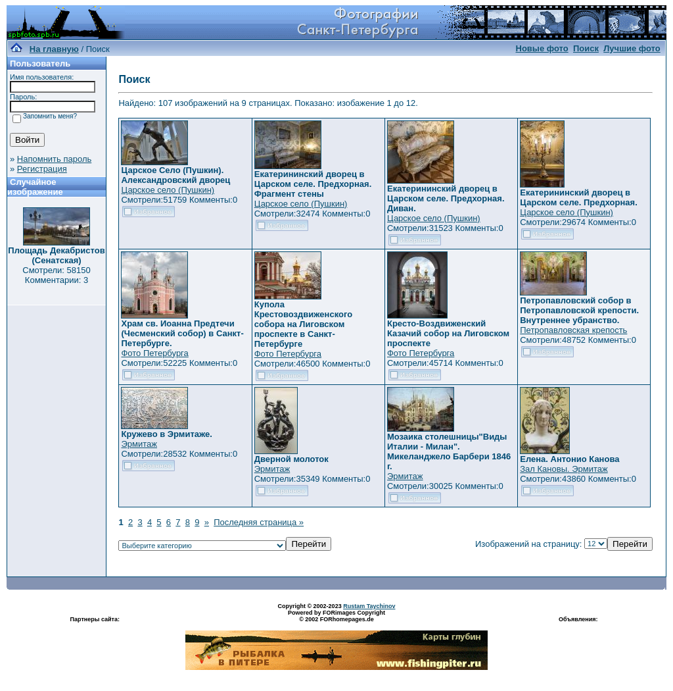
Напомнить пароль (54, 159)
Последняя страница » (259, 522)
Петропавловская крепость (573, 330)
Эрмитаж (139, 444)
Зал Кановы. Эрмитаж (563, 469)
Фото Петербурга (154, 353)
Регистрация (42, 169)
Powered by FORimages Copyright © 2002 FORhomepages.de (336, 616)
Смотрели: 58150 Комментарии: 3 (56, 275)
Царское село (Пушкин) (167, 190)
